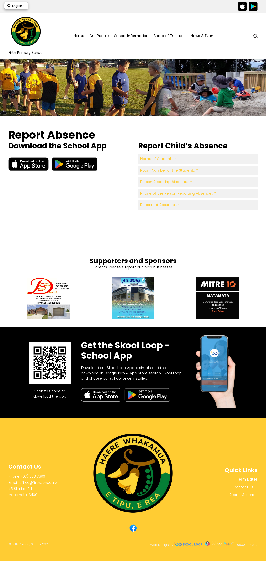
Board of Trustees (169, 35)
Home (79, 35)
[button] (16, 6)
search (255, 36)
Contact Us (235, 35)
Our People (99, 35)
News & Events (204, 35)
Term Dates (247, 479)
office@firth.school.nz (38, 482)
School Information (131, 35)
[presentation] (169, 220)
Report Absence (156, 232)
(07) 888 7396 (33, 476)
